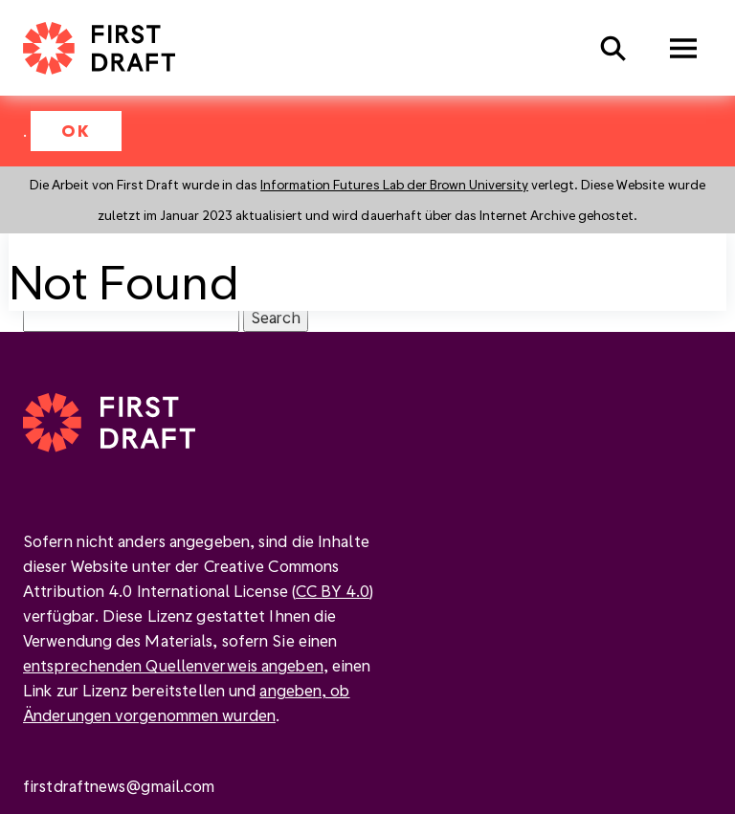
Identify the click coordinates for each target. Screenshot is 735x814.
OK (76, 130)
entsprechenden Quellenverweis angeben (173, 665)
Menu (683, 48)
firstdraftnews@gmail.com (118, 786)
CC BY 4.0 (332, 591)
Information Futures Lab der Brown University (394, 184)
